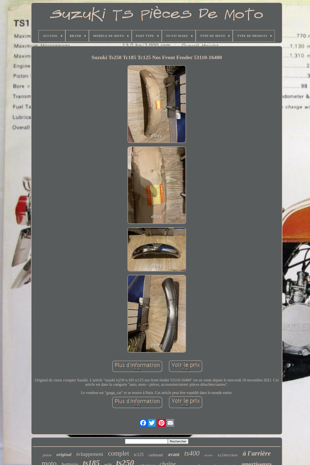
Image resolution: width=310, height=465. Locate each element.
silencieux (227, 455)
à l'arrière (257, 453)
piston (47, 455)
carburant (155, 455)
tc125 (139, 454)
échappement (89, 454)
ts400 (192, 453)
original (63, 454)
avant (173, 454)
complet (118, 453)
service (208, 455)
